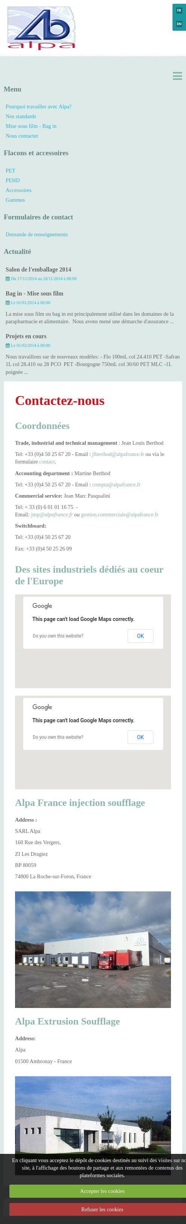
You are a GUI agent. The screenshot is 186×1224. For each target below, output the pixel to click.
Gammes (15, 200)
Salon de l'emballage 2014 (38, 269)
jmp (34, 515)
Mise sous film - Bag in (31, 126)
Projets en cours (26, 336)
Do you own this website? (58, 636)
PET (10, 171)
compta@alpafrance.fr (116, 485)
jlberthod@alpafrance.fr (118, 454)
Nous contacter (22, 136)
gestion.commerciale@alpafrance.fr (120, 515)
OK (140, 636)
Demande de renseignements (37, 234)
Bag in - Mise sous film (34, 293)
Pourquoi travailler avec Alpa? (38, 107)
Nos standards (21, 116)
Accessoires (19, 190)
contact (47, 462)
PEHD (13, 180)
